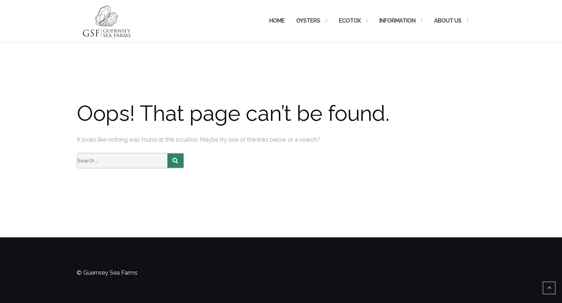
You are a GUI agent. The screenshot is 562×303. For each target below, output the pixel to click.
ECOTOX (350, 20)
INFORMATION (397, 20)
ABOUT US (447, 20)
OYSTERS (308, 20)
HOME (277, 20)
